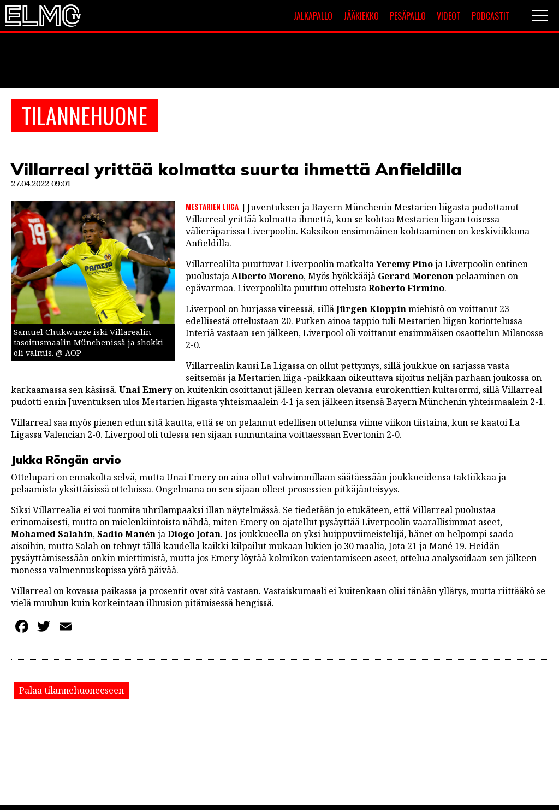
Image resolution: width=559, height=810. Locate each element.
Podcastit (491, 15)
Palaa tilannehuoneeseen (71, 690)
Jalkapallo (312, 15)
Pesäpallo (408, 15)
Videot (449, 15)
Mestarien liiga (212, 206)
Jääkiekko (361, 15)
